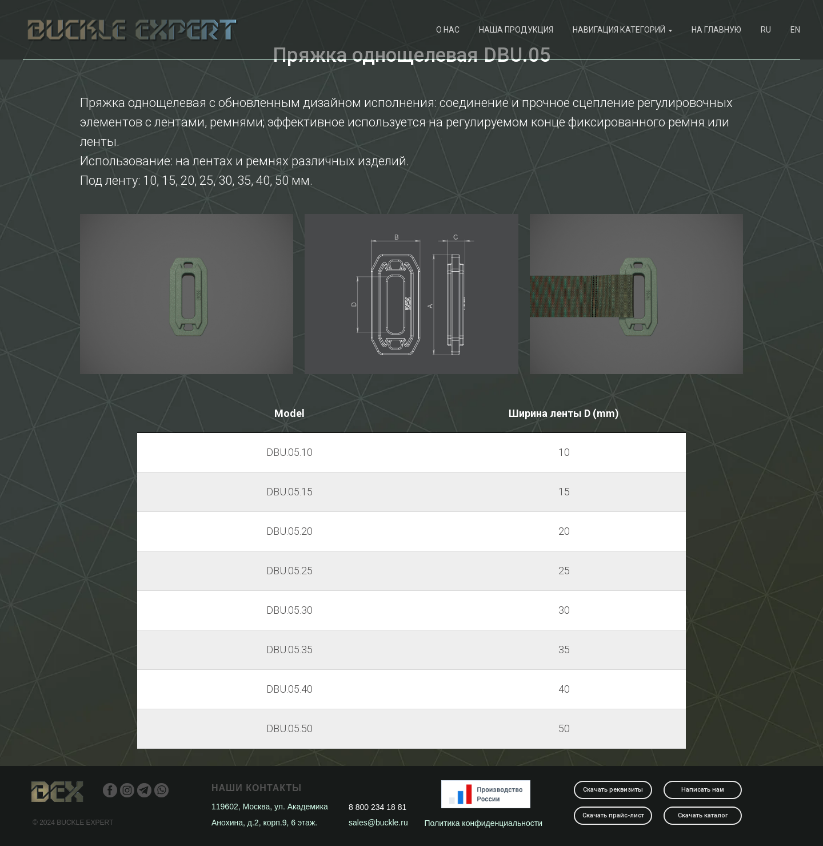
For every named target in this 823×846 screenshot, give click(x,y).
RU (766, 29)
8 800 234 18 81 (377, 807)
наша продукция (516, 29)
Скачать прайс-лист (613, 815)
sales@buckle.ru (378, 822)
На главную (716, 29)
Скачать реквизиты (613, 789)
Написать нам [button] (702, 789)
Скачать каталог (703, 815)
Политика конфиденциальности (484, 823)
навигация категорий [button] (619, 29)
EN (795, 29)
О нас (448, 29)
